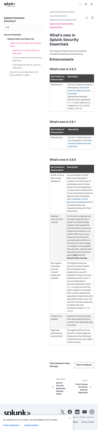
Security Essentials (58, 16)
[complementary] (86, 17)
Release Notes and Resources (63, 20)
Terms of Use (87, 422)
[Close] (69, 419)
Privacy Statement (11, 427)
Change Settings (31, 427)
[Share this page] (86, 17)
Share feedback (84, 365)
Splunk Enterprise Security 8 (62, 12)
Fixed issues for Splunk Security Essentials (78, 91)
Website (74, 422)
